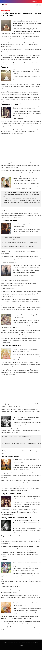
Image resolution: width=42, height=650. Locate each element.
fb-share (39, 633)
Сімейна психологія (5, 10)
